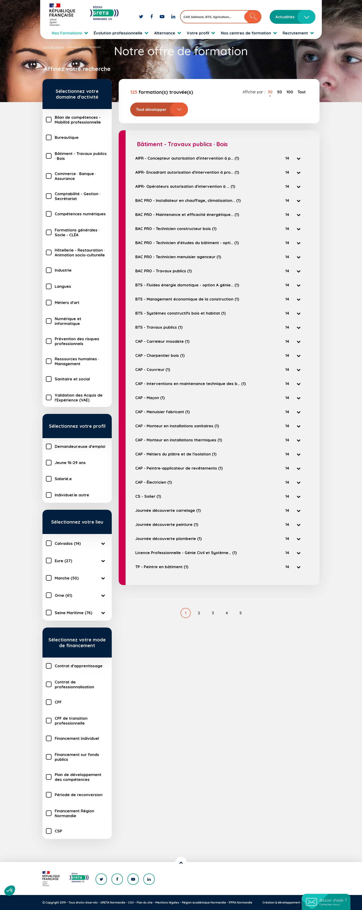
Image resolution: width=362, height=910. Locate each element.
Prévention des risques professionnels (77, 341)
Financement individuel (77, 738)
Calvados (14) (81, 543)
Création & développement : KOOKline (288, 902)
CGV (131, 902)
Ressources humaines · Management (77, 361)
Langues (63, 286)
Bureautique (66, 137)
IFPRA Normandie (240, 902)
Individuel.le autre (72, 494)
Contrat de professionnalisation (74, 684)
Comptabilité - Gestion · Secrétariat (77, 196)
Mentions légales (167, 902)
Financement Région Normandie (74, 813)
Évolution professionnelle (118, 32)
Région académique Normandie (204, 902)
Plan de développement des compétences (78, 777)
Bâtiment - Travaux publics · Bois (81, 156)
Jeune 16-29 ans (70, 462)
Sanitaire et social (72, 378)
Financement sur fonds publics (77, 757)
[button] (9, 890)
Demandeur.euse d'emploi (80, 446)
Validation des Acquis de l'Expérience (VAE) (79, 397)
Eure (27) (81, 560)
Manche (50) (81, 577)
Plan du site (145, 902)
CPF (58, 702)
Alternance (164, 32)
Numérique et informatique (68, 321)
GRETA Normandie (112, 902)
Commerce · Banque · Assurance (75, 176)
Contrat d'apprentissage (79, 665)
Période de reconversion (79, 794)
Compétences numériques (80, 213)
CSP (58, 830)
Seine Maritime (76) (81, 612)
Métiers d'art (67, 302)
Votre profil (198, 32)
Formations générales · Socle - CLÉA (77, 232)
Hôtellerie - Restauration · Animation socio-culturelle (80, 252)
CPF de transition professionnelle (71, 720)
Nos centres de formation (246, 32)
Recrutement (295, 32)
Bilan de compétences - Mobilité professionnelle (78, 119)
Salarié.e (63, 478)
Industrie (63, 270)
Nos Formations (67, 32)
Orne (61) (81, 595)
